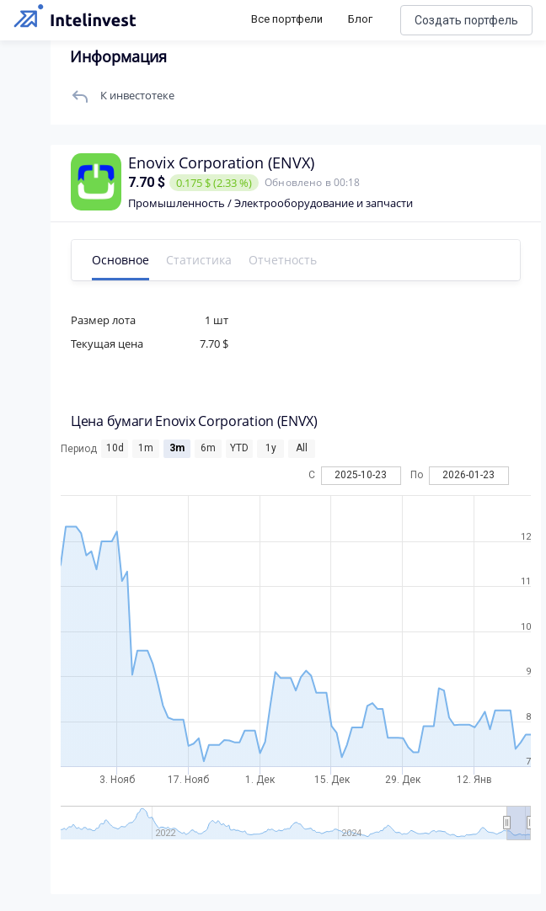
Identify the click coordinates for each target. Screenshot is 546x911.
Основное (120, 260)
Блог (360, 19)
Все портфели (287, 19)
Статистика (199, 260)
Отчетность (283, 260)
